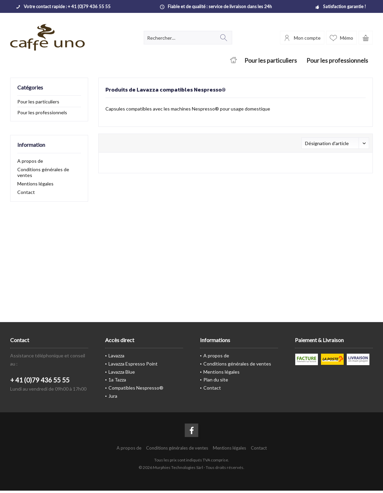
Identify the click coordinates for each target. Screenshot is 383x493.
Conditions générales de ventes (43, 172)
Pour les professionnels (42, 112)
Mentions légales (35, 183)
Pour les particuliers (38, 101)
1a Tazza (117, 379)
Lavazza (116, 355)
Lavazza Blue (121, 372)
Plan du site (215, 379)
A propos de (30, 161)
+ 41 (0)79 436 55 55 (39, 380)
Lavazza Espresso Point (133, 364)
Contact (26, 192)
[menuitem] (366, 37)
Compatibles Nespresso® (135, 388)
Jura (112, 396)
